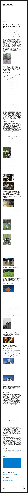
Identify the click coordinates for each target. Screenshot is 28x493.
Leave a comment (18, 451)
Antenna (18, 450)
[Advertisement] (14, 14)
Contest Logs (5, 486)
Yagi (15, 451)
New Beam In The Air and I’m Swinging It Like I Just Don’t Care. (12, 26)
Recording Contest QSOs (6, 477)
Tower (13, 451)
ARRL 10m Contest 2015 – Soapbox (8, 480)
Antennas (9, 450)
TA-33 (12, 451)
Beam (20, 450)
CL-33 (3, 451)
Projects (15, 450)
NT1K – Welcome (7, 4)
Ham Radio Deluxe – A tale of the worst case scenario (10, 474)
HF (10, 450)
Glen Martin (7, 451)
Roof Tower (10, 451)
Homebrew (12, 450)
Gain (4, 451)
